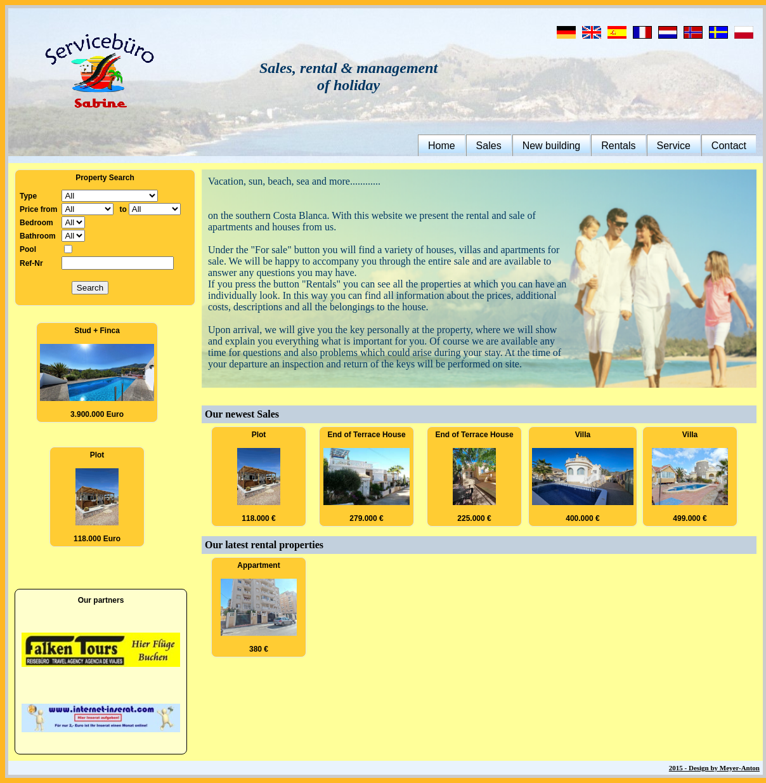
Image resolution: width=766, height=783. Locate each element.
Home (441, 145)
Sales (489, 145)
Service (674, 145)
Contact (728, 145)
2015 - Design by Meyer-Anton (714, 768)
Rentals (618, 145)
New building (552, 145)
